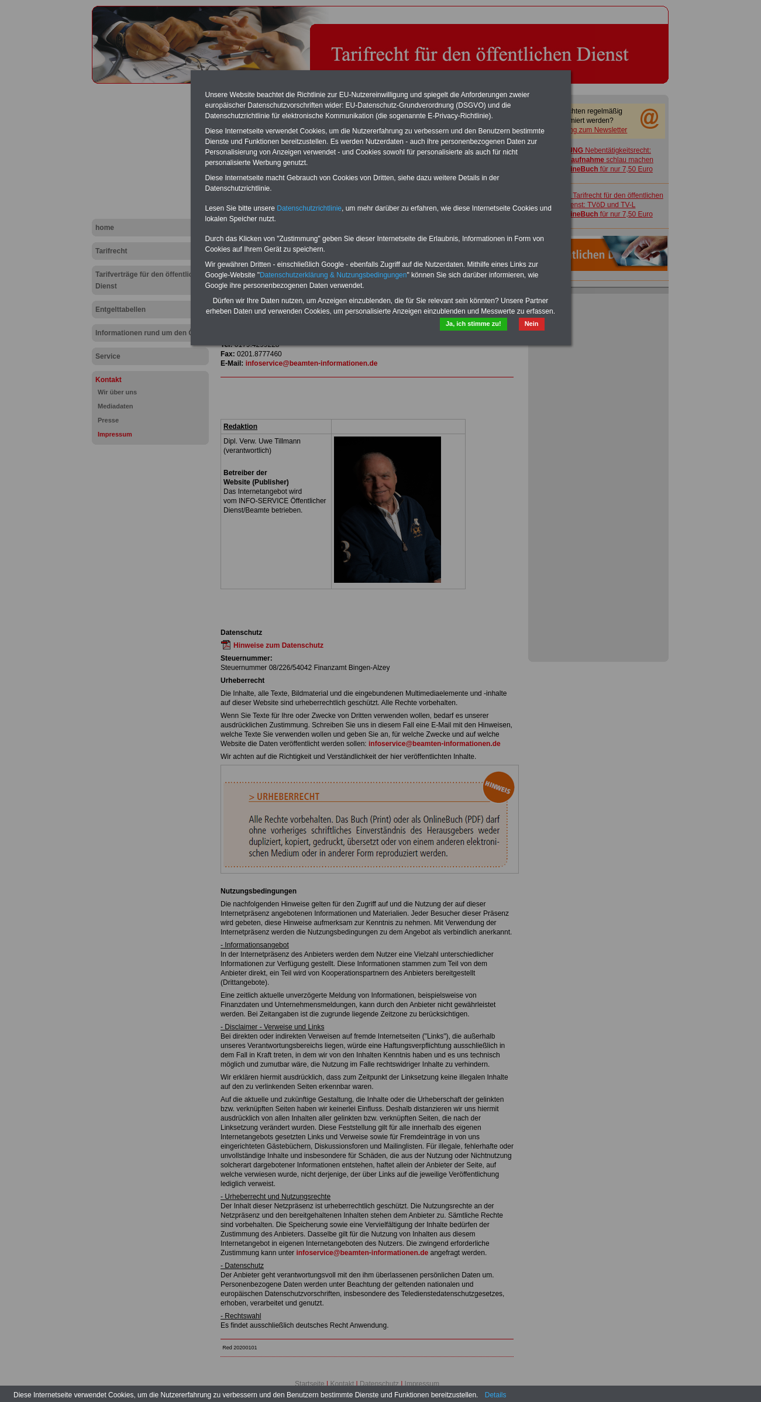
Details (496, 1395)
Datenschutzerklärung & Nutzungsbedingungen (333, 275)
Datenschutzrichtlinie (309, 208)
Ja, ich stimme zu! (473, 323)
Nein (532, 323)
